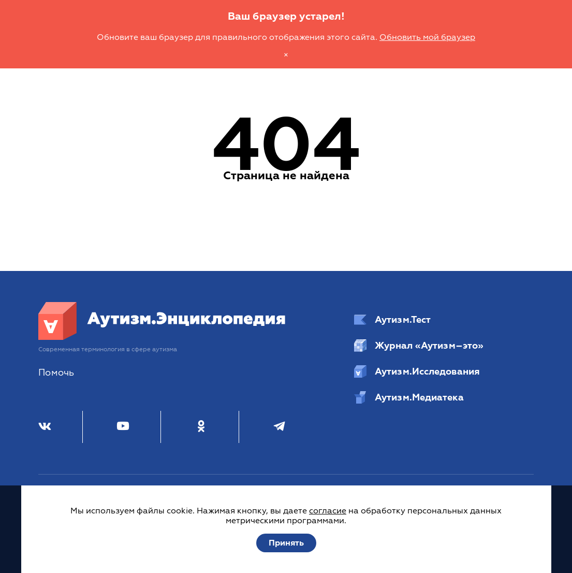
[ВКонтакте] (44, 427)
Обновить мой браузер (427, 37)
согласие (327, 511)
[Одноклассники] (201, 427)
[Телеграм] (279, 427)
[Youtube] (122, 427)
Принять (286, 543)
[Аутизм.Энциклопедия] (162, 337)
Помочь (56, 373)
